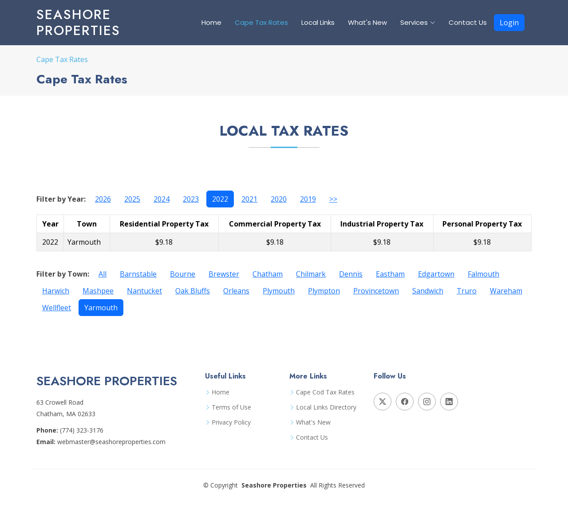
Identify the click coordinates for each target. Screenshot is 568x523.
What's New (367, 22)
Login (509, 22)
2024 (162, 199)
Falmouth (483, 274)
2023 (191, 199)
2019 (308, 199)
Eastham (390, 274)
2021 (249, 199)
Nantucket (144, 291)
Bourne (182, 274)
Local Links (318, 22)
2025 (132, 199)
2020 (279, 199)
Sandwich (427, 291)
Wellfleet (56, 307)
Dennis (351, 274)
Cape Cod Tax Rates (325, 392)
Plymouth (279, 291)
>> (333, 199)
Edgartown (436, 274)
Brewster (224, 274)
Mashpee (98, 291)
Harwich (55, 291)
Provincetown (376, 291)
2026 (103, 199)
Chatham (267, 274)
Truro (467, 291)
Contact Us (468, 22)
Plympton (324, 291)
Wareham (506, 291)
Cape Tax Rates (261, 22)
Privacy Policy (231, 422)
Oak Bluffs (192, 291)
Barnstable (138, 274)
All (102, 274)
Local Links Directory (326, 407)
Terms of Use (231, 407)
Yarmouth (101, 307)
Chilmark (311, 274)
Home (211, 22)
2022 (220, 199)
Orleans (236, 291)
